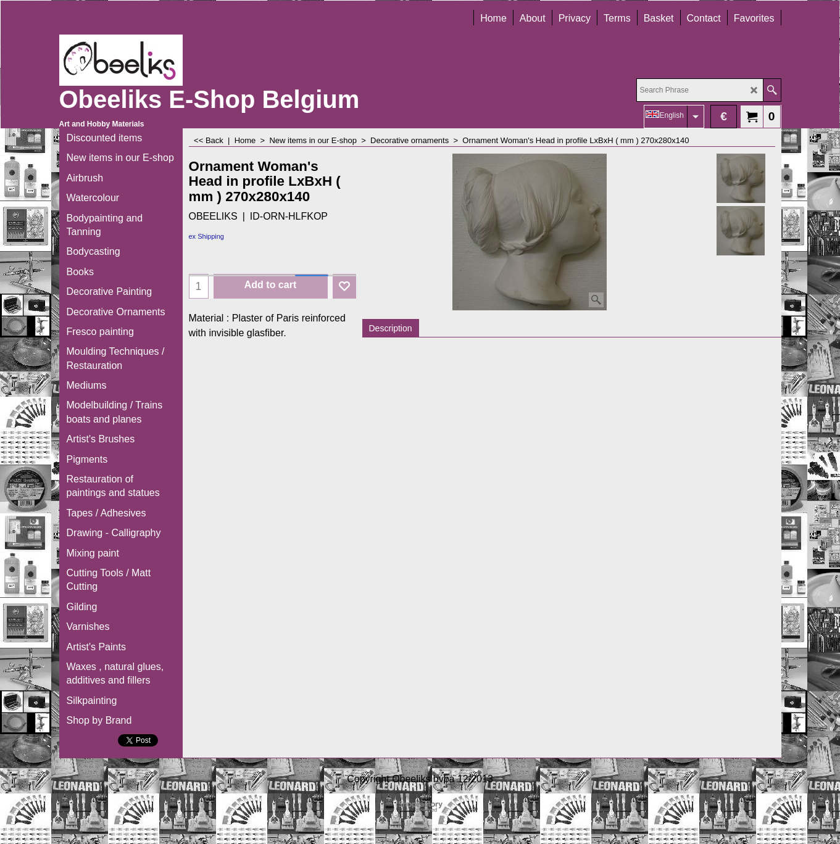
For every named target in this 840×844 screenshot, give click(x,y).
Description (390, 328)
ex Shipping (207, 236)
